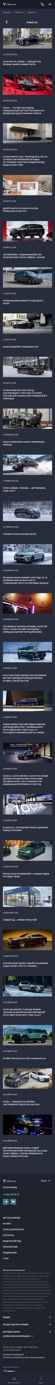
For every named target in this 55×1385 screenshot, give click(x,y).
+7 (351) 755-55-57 (11, 1194)
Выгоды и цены (11, 1331)
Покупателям (10, 1246)
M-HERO (7, 1223)
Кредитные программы (16, 1324)
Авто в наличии (11, 1217)
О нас (6, 1258)
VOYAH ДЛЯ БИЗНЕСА (13, 1229)
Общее (6, 1317)
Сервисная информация (16, 1336)
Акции (40, 1380)
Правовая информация (13, 1354)
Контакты (8, 1235)
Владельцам (10, 1252)
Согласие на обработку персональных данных (24, 1357)
